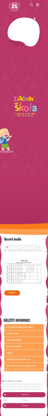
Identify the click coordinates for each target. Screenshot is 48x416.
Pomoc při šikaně (13, 347)
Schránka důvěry (14, 340)
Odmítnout (16, 405)
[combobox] (22, 247)
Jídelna (9, 353)
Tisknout (12, 293)
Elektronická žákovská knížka (19, 327)
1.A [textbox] (7, 247)
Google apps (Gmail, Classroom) (20, 366)
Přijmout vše (16, 394)
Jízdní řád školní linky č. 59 (18, 359)
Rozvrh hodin (12, 334)
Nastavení (16, 400)
